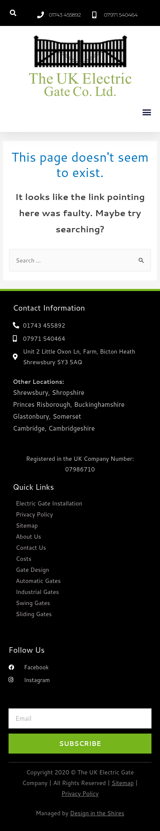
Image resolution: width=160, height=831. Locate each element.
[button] (13, 13)
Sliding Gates (34, 614)
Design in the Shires (97, 813)
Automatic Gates (38, 581)
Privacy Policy (34, 514)
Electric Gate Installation (49, 503)
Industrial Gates (37, 592)
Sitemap (27, 525)
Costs (24, 558)
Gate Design (32, 569)
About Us (28, 536)
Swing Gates (33, 603)
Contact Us (31, 547)
